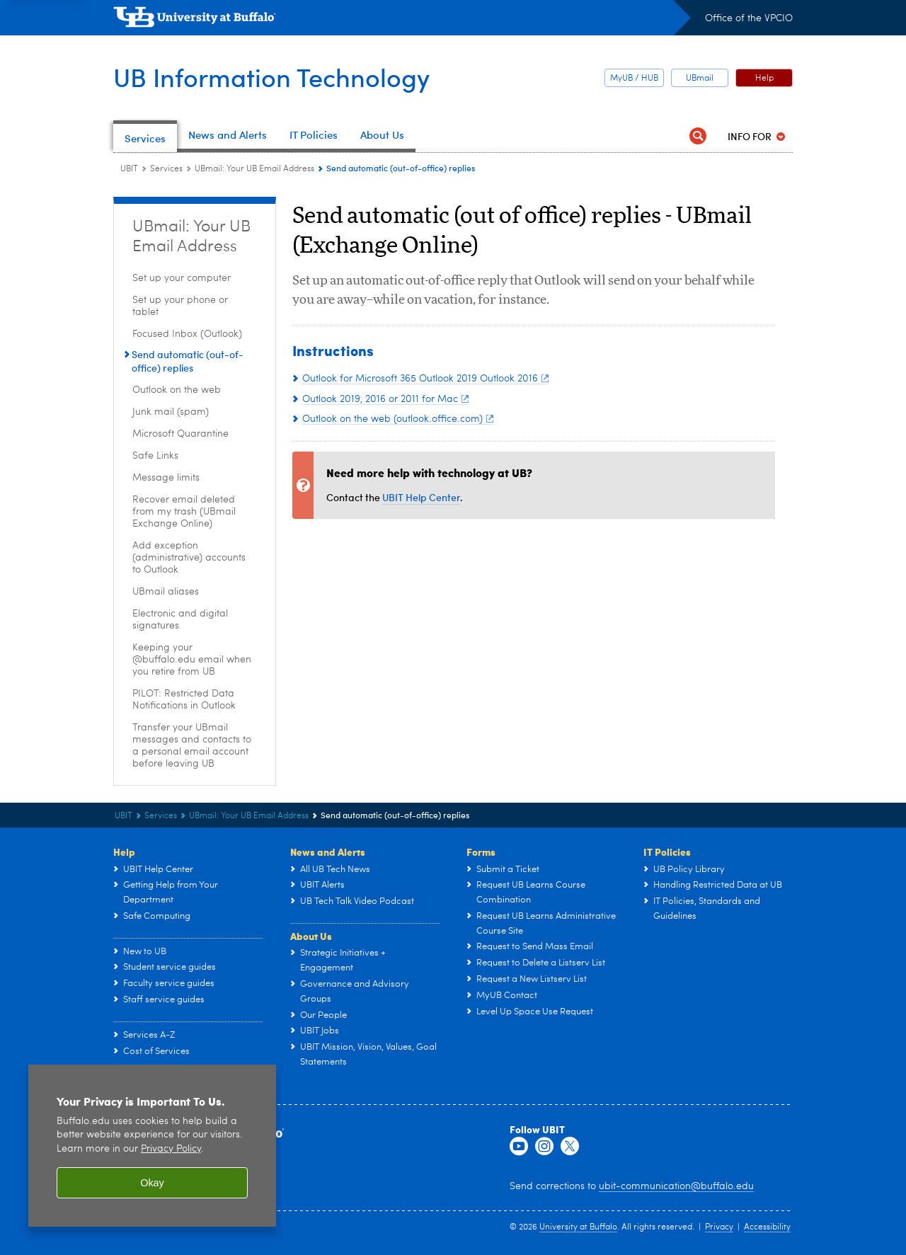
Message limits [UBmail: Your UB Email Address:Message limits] (166, 478)
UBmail (699, 78)
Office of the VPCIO (749, 18)
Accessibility (767, 1227)
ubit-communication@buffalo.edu (676, 1186)
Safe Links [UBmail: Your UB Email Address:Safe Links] (155, 456)
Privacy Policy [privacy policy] (171, 1149)
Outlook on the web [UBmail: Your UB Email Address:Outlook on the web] (176, 390)
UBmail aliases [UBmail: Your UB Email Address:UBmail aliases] (165, 592)
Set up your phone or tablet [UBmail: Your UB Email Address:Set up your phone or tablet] (180, 306)
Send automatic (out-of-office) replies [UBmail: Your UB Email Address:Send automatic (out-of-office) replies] (187, 361)
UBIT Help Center (421, 497)
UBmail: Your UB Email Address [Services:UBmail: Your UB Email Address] (254, 169)
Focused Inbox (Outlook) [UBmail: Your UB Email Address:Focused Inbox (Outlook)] (187, 334)
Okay (152, 1182)
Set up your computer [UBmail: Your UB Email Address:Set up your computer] (181, 278)
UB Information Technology (271, 76)
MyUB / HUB (634, 78)
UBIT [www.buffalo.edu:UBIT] (129, 169)
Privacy (719, 1227)
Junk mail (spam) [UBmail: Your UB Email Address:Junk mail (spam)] (170, 412)
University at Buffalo (578, 1227)
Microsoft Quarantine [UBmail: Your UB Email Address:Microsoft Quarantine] (180, 434)
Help (764, 78)
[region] (152, 1146)
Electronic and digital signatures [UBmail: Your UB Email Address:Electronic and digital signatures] (180, 620)
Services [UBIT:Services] (166, 169)
